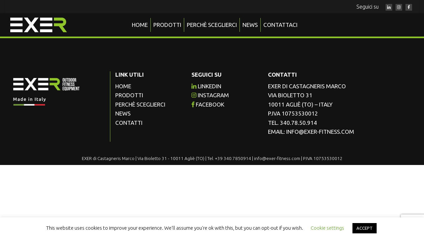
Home (140, 25)
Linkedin (206, 86)
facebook (207, 104)
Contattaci (280, 25)
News (250, 25)
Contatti (128, 123)
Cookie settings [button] (327, 228)
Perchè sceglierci (212, 25)
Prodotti (167, 25)
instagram (210, 95)
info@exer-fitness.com (320, 131)
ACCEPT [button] (364, 228)
